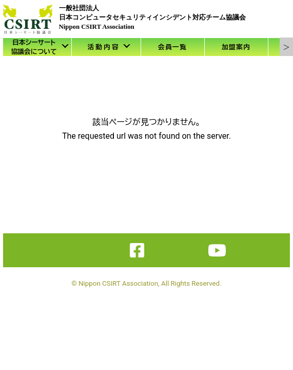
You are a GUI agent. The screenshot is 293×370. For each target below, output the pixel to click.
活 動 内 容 (103, 47)
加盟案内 (236, 47)
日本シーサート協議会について (33, 47)
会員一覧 (172, 47)
